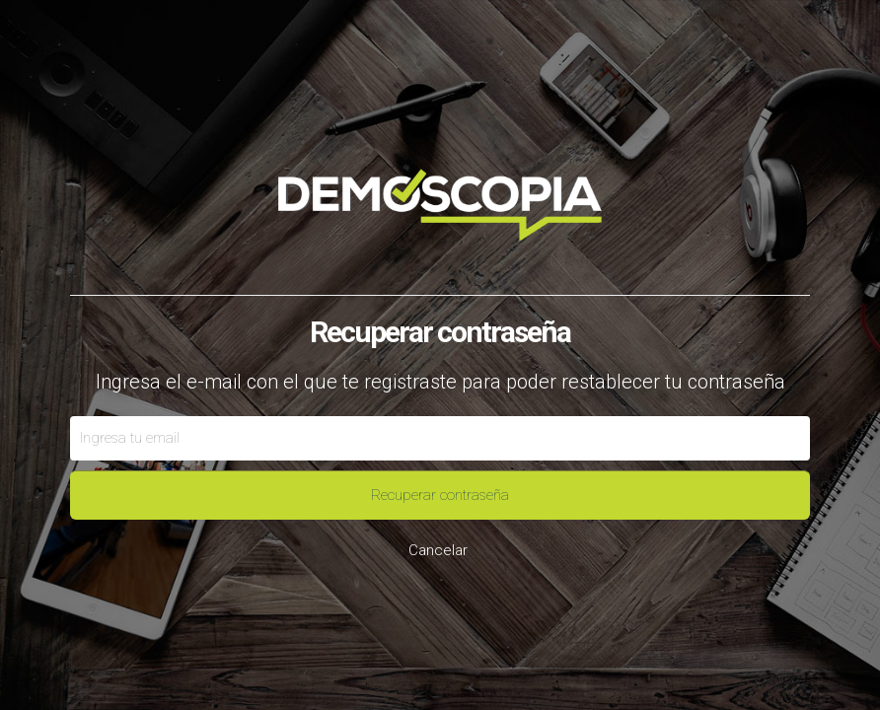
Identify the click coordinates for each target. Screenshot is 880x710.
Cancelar (438, 550)
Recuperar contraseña (440, 495)
